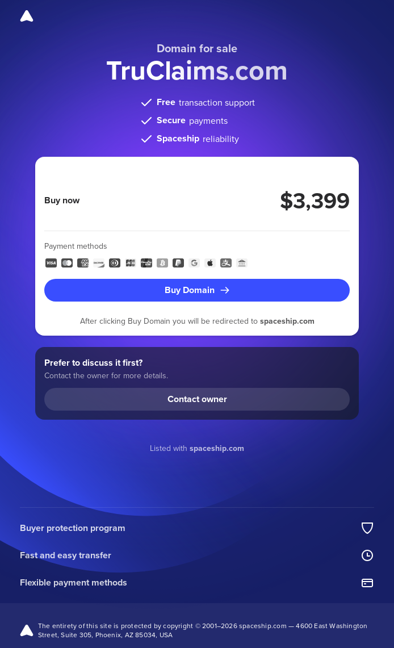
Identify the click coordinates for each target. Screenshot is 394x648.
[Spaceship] (26, 16)
